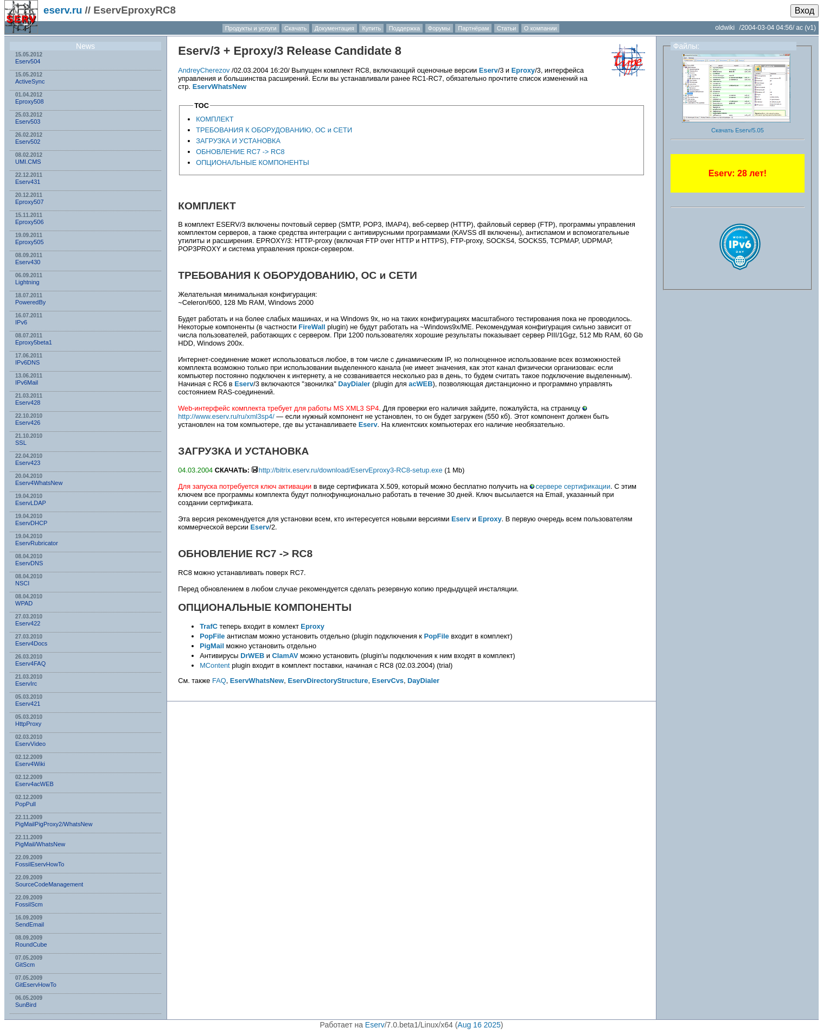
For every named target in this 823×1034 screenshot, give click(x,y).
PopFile (212, 636)
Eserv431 (27, 181)
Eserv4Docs (31, 643)
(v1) (810, 27)
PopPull (25, 804)
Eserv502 (27, 141)
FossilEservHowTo (39, 864)
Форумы (439, 28)
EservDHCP (31, 523)
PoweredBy (30, 302)
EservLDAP (30, 503)
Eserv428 (27, 402)
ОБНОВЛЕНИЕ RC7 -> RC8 (240, 152)
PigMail (212, 646)
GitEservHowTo (35, 984)
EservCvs (388, 680)
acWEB (420, 384)
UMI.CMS (28, 161)
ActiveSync (29, 81)
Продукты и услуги (251, 28)
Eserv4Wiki (30, 764)
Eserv (194, 51)
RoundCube (31, 944)
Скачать (295, 28)
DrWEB (252, 656)
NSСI (22, 583)
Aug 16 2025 (478, 1024)
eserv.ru (62, 10)
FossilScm (29, 904)
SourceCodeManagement (49, 884)
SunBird (25, 1004)
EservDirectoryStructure (328, 680)
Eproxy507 (29, 202)
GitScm (25, 964)
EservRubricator (36, 543)
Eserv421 (27, 703)
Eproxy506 (29, 222)
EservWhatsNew (220, 86)
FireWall (311, 327)
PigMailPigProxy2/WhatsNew (53, 824)
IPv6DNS (27, 362)
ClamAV (285, 656)
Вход (804, 10)
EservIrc (26, 683)
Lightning (27, 282)
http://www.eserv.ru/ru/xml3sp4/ (226, 416)
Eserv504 (27, 61)
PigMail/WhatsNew (40, 844)
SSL (21, 442)
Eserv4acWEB (34, 784)
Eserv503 (27, 121)
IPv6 (21, 322)
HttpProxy (28, 723)
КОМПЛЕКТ (214, 119)
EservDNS (29, 563)
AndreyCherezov (203, 70)
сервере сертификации (572, 486)
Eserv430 (27, 262)
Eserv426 (27, 422)
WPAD (24, 603)
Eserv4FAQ (30, 663)
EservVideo (30, 744)
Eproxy (253, 51)
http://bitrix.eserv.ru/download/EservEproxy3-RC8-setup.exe (351, 470)
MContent (214, 665)
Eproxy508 (29, 101)
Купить (371, 28)
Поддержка (404, 28)
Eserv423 (27, 462)
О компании (540, 28)
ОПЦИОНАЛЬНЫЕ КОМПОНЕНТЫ (252, 162)
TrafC (209, 626)
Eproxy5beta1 (33, 342)
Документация (334, 28)
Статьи (506, 28)
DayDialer (354, 384)
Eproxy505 (29, 242)
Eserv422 (27, 623)
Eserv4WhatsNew (38, 483)
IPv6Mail (26, 382)
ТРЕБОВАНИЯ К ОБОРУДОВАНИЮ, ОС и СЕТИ (274, 130)
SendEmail (29, 924)
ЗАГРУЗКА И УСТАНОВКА (238, 141)
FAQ (219, 680)
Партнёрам (473, 28)
